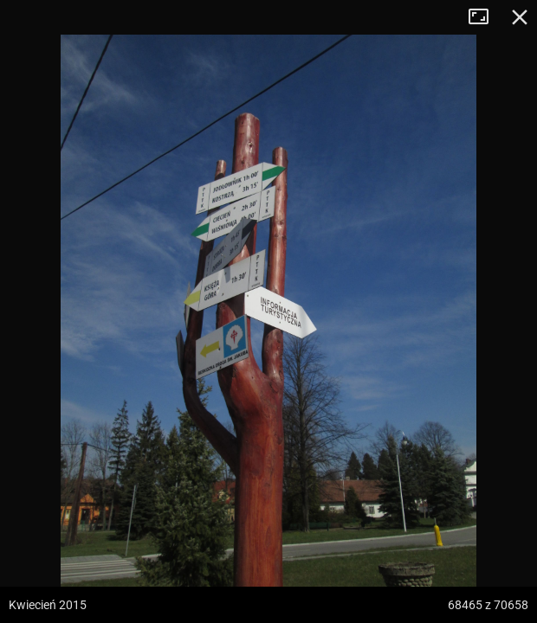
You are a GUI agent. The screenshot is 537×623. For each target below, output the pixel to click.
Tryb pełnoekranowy (485, 17)
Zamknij (519, 17)
